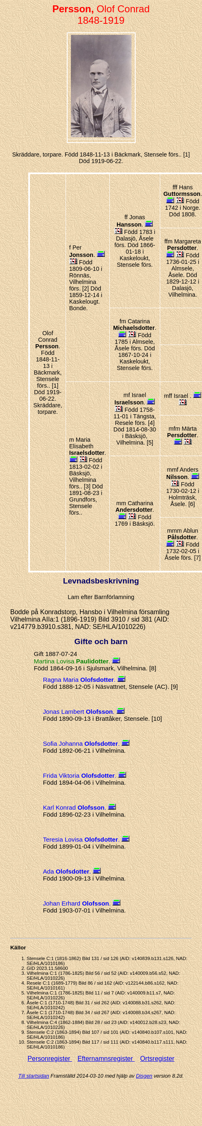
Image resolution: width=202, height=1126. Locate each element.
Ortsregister (157, 1058)
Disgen (144, 1076)
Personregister (49, 1058)
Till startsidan (33, 1076)
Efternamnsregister (106, 1058)
